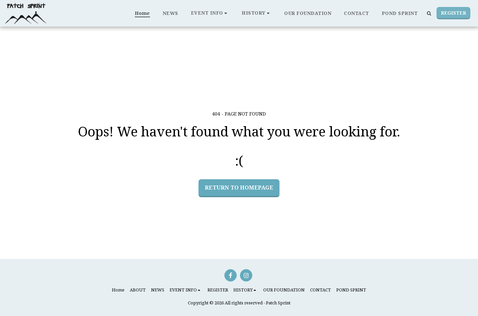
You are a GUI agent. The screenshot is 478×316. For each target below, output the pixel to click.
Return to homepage (239, 187)
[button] (210, 13)
